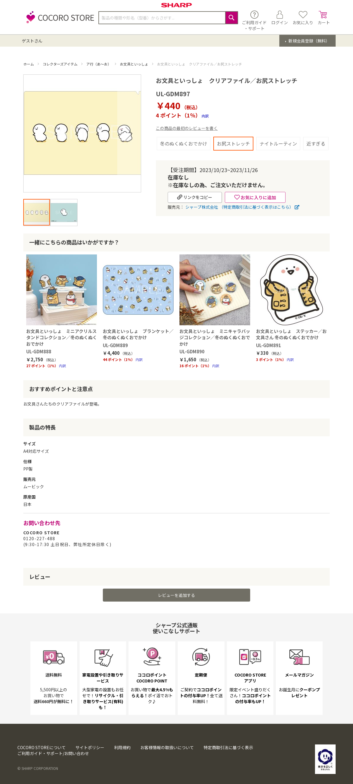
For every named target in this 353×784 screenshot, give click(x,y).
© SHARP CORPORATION (37, 768)
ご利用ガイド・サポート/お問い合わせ (53, 753)
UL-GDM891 (268, 345)
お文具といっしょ (134, 63)
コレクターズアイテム (60, 63)
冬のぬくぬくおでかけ (183, 143)
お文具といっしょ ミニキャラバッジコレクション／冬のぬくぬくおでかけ (214, 337)
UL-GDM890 (191, 351)
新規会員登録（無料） (309, 41)
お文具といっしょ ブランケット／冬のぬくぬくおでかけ (138, 334)
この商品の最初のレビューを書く (187, 128)
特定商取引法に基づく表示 (228, 747)
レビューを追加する (176, 595)
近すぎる (315, 143)
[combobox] (168, 17)
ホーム (29, 63)
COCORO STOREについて (41, 747)
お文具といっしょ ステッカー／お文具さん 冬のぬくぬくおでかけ (291, 334)
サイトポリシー (89, 747)
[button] (129, 133)
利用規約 (122, 747)
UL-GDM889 (115, 345)
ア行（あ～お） (99, 63)
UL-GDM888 (38, 351)
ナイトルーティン (278, 143)
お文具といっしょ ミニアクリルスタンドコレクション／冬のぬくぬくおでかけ (61, 337)
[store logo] (58, 20)
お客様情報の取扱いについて (167, 747)
